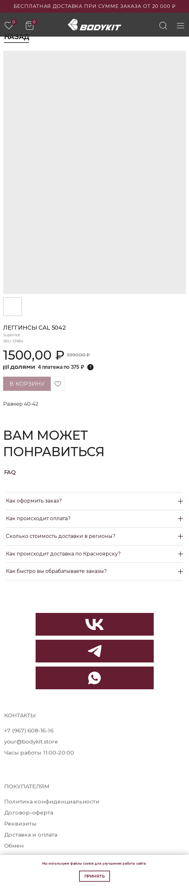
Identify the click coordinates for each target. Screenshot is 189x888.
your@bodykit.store (31, 741)
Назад (16, 36)
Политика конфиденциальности (52, 801)
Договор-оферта (28, 812)
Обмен (14, 845)
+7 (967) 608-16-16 (29, 730)
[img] (163, 25)
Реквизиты (20, 823)
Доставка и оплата (30, 834)
